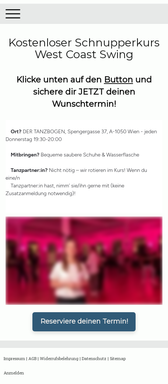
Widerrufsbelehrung (59, 358)
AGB (32, 358)
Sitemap (118, 358)
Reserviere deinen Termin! (84, 321)
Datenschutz (94, 358)
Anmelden (14, 373)
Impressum (14, 358)
